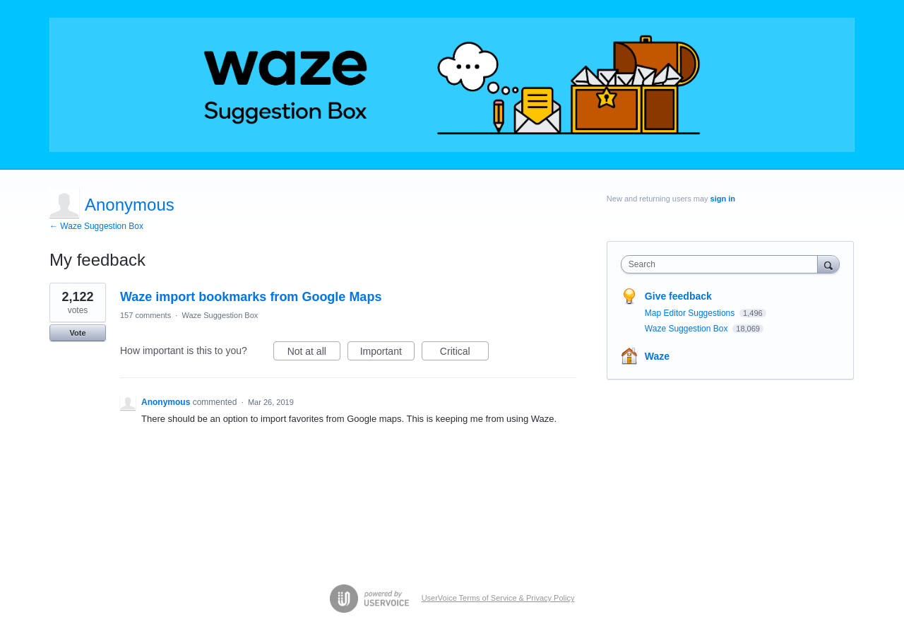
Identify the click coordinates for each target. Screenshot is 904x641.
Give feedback (678, 296)
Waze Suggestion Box (220, 315)
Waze (657, 356)
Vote (77, 333)
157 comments (145, 315)
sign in (722, 198)
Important (387, 353)
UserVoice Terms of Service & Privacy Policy (498, 598)
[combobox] (723, 264)
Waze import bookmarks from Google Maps (250, 297)
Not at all (313, 353)
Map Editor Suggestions (691, 313)
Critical (464, 353)
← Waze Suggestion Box (96, 226)
